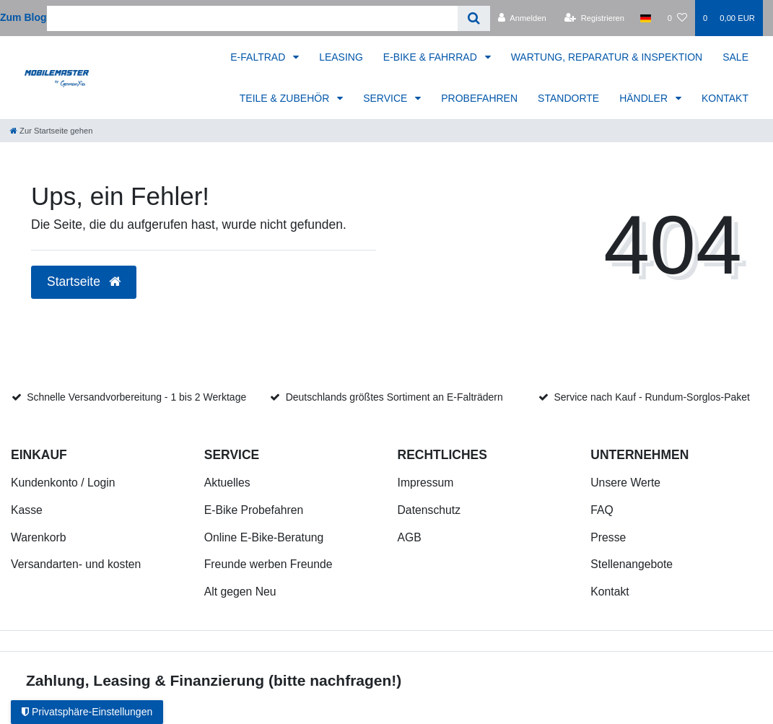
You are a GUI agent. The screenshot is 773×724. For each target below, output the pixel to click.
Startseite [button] (84, 281)
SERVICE (386, 98)
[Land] (645, 18)
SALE (735, 57)
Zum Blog (23, 17)
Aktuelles (227, 482)
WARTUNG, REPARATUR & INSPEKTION (607, 57)
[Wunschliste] (677, 18)
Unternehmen (639, 455)
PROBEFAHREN (479, 98)
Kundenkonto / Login (63, 482)
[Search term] (252, 18)
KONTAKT (725, 98)
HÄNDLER (645, 98)
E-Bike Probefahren (253, 510)
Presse (608, 537)
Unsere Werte (625, 482)
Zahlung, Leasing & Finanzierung (145, 680)
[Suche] (474, 18)
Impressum (426, 482)
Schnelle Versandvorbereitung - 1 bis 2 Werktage (136, 397)
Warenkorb (38, 537)
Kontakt (609, 591)
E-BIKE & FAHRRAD (431, 57)
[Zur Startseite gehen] (51, 130)
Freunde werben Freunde (268, 564)
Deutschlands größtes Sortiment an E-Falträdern (394, 397)
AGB (410, 537)
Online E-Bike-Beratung (263, 537)
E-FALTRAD (259, 57)
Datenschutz (429, 510)
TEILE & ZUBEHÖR (286, 98)
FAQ (601, 510)
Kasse (27, 510)
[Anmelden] (522, 18)
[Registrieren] (594, 18)
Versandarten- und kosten (76, 564)
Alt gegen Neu (240, 591)
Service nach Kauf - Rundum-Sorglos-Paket (652, 397)
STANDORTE (568, 98)
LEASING (341, 57)
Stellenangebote (631, 564)
